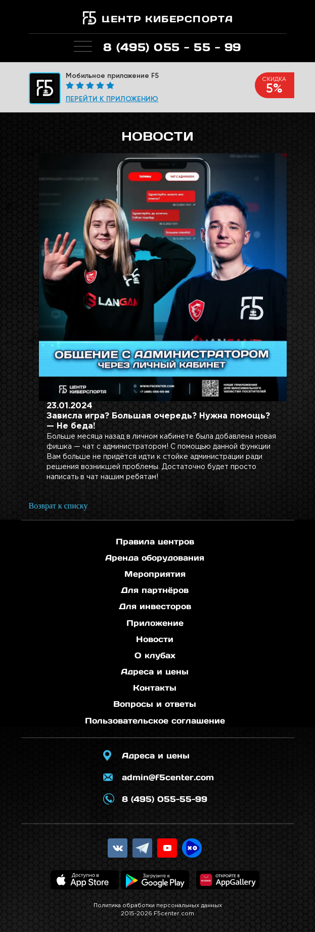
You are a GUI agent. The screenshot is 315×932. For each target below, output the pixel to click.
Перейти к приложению (112, 99)
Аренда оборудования (154, 558)
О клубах (154, 655)
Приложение (155, 623)
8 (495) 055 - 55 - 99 (172, 47)
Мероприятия (155, 574)
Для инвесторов (155, 606)
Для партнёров (155, 590)
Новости (154, 639)
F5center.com (174, 913)
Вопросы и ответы (154, 704)
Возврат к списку (58, 505)
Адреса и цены (155, 671)
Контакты (154, 688)
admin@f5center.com (168, 777)
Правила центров (155, 541)
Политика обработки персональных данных (158, 905)
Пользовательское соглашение (155, 720)
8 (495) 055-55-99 (164, 799)
